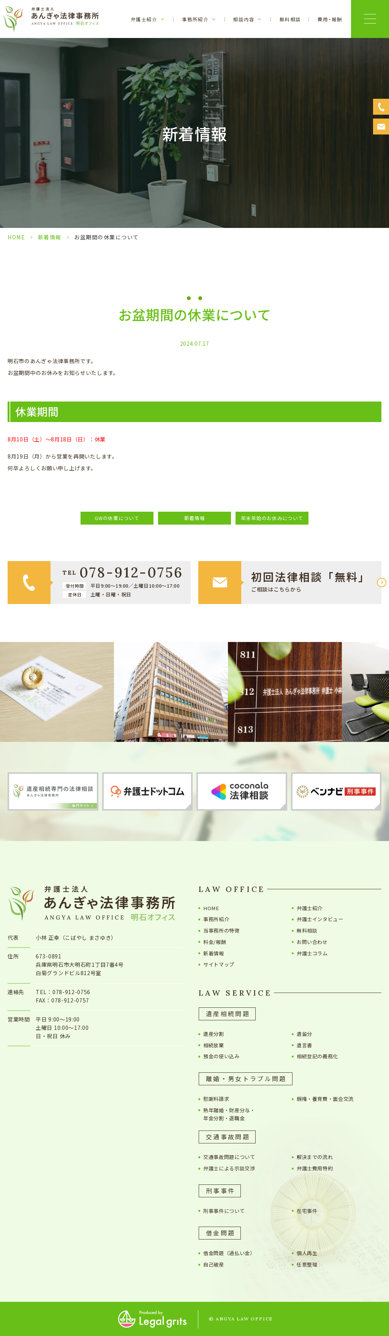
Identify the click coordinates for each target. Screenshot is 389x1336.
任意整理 (307, 1264)
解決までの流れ (315, 1157)
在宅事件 (307, 1210)
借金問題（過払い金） (229, 1253)
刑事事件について (224, 1210)
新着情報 (50, 237)
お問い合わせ (312, 941)
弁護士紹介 (310, 908)
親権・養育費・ (325, 1098)
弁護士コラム (312, 953)
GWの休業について (117, 518)
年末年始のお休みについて (272, 518)
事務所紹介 (216, 919)
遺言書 (304, 1045)
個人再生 (307, 1253)
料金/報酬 (214, 941)
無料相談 (290, 19)
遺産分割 (213, 1033)
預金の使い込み (221, 1056)
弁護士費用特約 (315, 1168)
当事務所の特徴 (221, 930)
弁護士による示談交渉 (229, 1168)
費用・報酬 (330, 19)
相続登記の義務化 (317, 1056)
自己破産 (213, 1264)
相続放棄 (213, 1045)
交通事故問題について (229, 1157)
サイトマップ (218, 964)
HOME (16, 237)
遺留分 (304, 1033)
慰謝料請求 (216, 1098)
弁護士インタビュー (323, 919)
